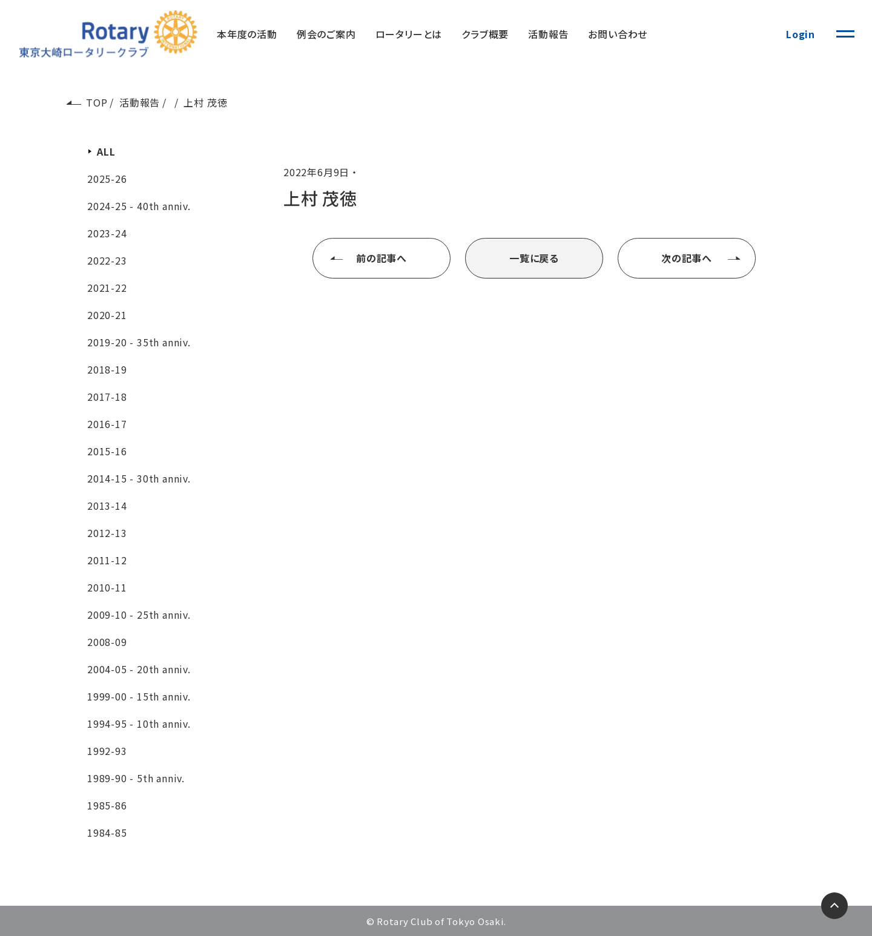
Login (800, 34)
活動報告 (548, 34)
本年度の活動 (247, 34)
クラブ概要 (485, 34)
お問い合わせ (617, 34)
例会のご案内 (326, 34)
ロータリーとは (409, 34)
